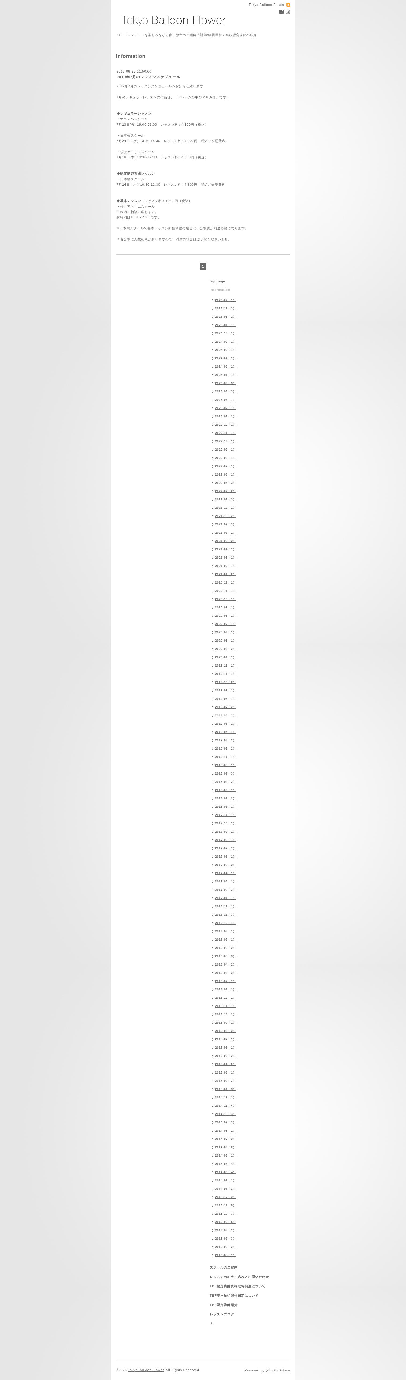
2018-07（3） (225, 773)
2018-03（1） (225, 790)
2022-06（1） (225, 474)
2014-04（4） (225, 1163)
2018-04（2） (225, 781)
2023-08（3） (225, 391)
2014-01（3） (225, 1188)
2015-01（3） (225, 1089)
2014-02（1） (225, 1180)
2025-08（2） (225, 316)
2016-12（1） (225, 906)
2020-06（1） (225, 632)
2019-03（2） (225, 740)
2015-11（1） (225, 1006)
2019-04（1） (225, 732)
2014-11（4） (225, 1105)
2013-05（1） (225, 1255)
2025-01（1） (225, 325)
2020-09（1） (225, 607)
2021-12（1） (225, 507)
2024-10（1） (225, 333)
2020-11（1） (225, 590)
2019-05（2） (225, 723)
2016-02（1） (225, 981)
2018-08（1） (225, 765)
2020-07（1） (225, 624)
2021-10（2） (225, 516)
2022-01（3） (225, 499)
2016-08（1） (225, 931)
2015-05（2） (225, 1055)
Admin (284, 1370)
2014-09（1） (225, 1122)
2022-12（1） (225, 424)
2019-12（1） (225, 665)
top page (217, 281)
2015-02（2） (225, 1080)
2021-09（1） (225, 524)
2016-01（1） (225, 989)
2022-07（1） (225, 466)
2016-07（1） (225, 939)
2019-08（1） (225, 698)
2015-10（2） (225, 1014)
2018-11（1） (225, 756)
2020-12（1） (225, 582)
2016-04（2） (225, 964)
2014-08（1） (225, 1130)
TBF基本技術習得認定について (234, 1295)
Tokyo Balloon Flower (146, 1370)
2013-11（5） (225, 1205)
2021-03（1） (225, 557)
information (220, 290)
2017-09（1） (225, 831)
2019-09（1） (225, 690)
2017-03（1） (225, 881)
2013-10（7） (225, 1213)
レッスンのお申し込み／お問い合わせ (239, 1277)
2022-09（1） (225, 449)
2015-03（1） (225, 1072)
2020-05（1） (225, 640)
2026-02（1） (225, 300)
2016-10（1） (225, 923)
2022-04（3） (225, 482)
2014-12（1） (225, 1097)
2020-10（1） (225, 599)
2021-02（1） (225, 565)
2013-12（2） (225, 1197)
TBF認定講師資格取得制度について (237, 1286)
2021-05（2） (225, 541)
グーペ (270, 1370)
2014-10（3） (225, 1114)
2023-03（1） (225, 399)
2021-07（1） (225, 532)
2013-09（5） (225, 1222)
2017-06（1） (225, 856)
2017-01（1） (225, 898)
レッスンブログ (222, 1314)
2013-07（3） (225, 1238)
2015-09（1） (225, 1022)
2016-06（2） (225, 947)
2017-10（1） (225, 823)
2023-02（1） (225, 408)
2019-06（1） (225, 715)
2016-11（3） (225, 914)
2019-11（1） (225, 673)
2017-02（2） (225, 889)
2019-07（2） (225, 707)
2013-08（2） (225, 1230)
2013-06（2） (225, 1246)
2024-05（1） (225, 349)
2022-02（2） (225, 491)
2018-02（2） (225, 798)
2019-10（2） (225, 682)
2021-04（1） (225, 549)
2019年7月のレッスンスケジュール (149, 77)
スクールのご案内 (224, 1267)
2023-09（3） (225, 383)
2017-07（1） (225, 848)
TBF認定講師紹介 (224, 1305)
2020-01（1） (225, 657)
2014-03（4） (225, 1172)
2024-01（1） (225, 374)
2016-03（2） (225, 972)
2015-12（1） (225, 997)
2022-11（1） (225, 433)
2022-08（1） (225, 457)
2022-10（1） (225, 441)
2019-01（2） (225, 748)
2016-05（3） (225, 956)
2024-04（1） (225, 358)
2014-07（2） (225, 1138)
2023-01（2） (225, 416)
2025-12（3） (225, 308)
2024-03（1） (225, 366)
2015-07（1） (225, 1039)
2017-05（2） (225, 864)
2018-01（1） (225, 806)
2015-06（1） (225, 1047)
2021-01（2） (225, 574)
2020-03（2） (225, 648)
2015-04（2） (225, 1064)
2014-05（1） (225, 1155)
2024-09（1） (225, 341)
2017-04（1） (225, 873)
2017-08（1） (225, 840)
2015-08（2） (225, 1031)
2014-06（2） (225, 1147)
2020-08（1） (225, 615)
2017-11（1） (225, 815)
